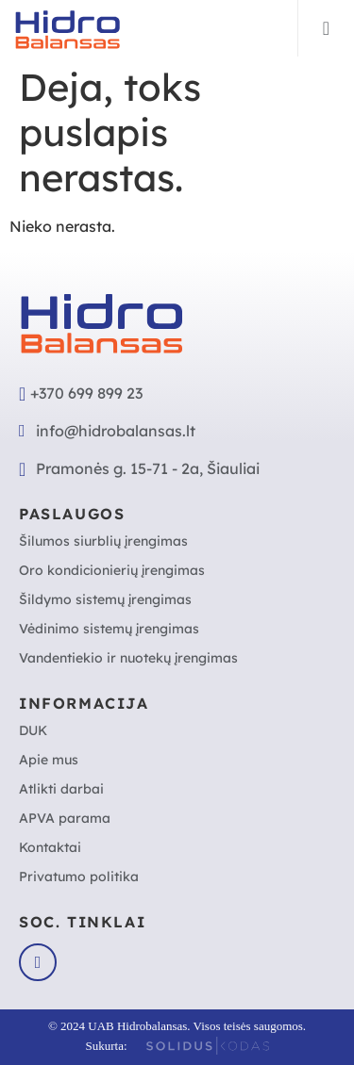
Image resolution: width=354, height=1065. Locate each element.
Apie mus (48, 759)
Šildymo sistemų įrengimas (105, 599)
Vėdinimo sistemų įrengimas (109, 628)
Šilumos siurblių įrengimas (103, 540)
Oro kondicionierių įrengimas (112, 570)
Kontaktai (50, 847)
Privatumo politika (79, 876)
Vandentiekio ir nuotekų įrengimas (128, 657)
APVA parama (64, 818)
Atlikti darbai (61, 788)
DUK (33, 730)
